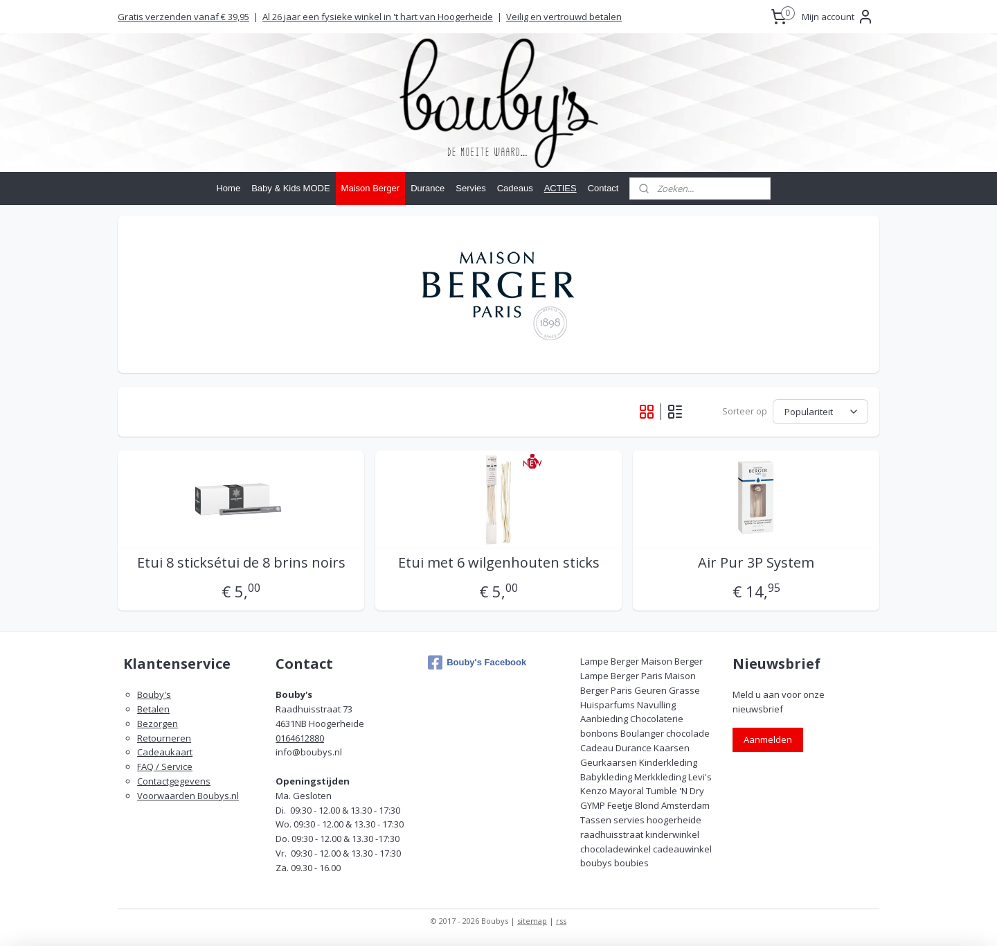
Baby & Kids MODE (290, 188)
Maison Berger (370, 188)
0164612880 (300, 738)
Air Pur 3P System (756, 562)
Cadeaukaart (164, 752)
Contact (603, 188)
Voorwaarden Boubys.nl (188, 795)
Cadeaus (515, 188)
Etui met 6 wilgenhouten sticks (498, 562)
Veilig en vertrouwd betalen (564, 16)
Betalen (153, 709)
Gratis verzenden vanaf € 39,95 (183, 16)
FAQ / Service (164, 766)
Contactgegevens (173, 781)
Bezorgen (157, 723)
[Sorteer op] (820, 411)
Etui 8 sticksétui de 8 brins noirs (240, 562)
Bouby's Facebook (477, 662)
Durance (427, 188)
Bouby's (154, 694)
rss (561, 921)
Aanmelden (768, 739)
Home (228, 188)
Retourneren (164, 738)
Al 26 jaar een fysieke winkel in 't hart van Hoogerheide (377, 16)
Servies (470, 188)
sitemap (532, 921)
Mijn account (838, 16)
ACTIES (560, 188)
